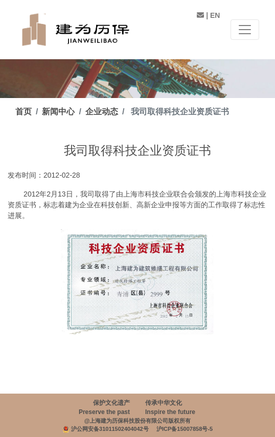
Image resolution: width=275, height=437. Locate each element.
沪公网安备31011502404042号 (110, 429)
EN (215, 15)
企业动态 (101, 111)
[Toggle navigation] (245, 29)
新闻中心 (58, 111)
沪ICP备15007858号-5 (184, 429)
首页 (23, 111)
